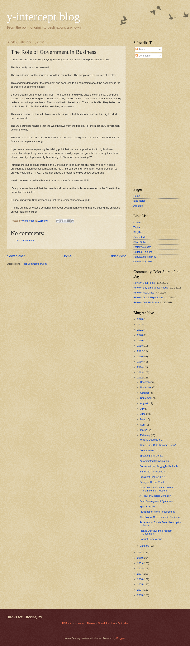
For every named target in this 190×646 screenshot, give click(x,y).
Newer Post (16, 256)
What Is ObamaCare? (152, 439)
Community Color (142, 261)
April (143, 424)
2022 (140, 324)
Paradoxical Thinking (144, 256)
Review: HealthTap (143, 292)
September (146, 398)
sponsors (79, 623)
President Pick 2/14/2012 (153, 477)
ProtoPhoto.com (142, 246)
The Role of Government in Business (160, 517)
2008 (140, 568)
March (144, 429)
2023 (140, 319)
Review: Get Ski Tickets (146, 302)
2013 (140, 372)
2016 (140, 356)
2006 (140, 579)
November (146, 387)
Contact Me (139, 237)
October (145, 392)
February (145, 435)
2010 (140, 557)
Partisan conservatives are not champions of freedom (156, 489)
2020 (140, 335)
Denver (91, 623)
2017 (140, 351)
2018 (140, 345)
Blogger (120, 638)
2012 (140, 377)
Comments (142, 55)
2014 (140, 367)
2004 (140, 589)
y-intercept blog (43, 16)
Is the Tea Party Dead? (152, 471)
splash (136, 222)
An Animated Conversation (154, 461)
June (143, 413)
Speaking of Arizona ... (152, 455)
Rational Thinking (142, 251)
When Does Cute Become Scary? (158, 445)
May (142, 419)
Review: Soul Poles (144, 282)
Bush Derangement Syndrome (156, 501)
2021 (140, 329)
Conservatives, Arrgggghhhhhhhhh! (159, 466)
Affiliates (138, 205)
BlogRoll (138, 232)
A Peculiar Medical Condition (155, 495)
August (144, 403)
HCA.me (67, 623)
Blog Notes (139, 200)
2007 (140, 573)
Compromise (147, 450)
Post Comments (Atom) (35, 263)
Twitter (137, 227)
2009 (140, 563)
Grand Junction (106, 623)
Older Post (117, 256)
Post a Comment (25, 240)
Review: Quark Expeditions (148, 297)
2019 (140, 340)
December (146, 382)
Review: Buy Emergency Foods (150, 287)
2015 (140, 361)
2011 (140, 552)
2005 (140, 584)
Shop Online (140, 242)
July (142, 408)
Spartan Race (147, 506)
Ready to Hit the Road (152, 482)
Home (67, 256)
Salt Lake (122, 623)
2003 (140, 595)
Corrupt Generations (151, 539)
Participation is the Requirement (157, 511)
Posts (140, 49)
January (145, 545)
